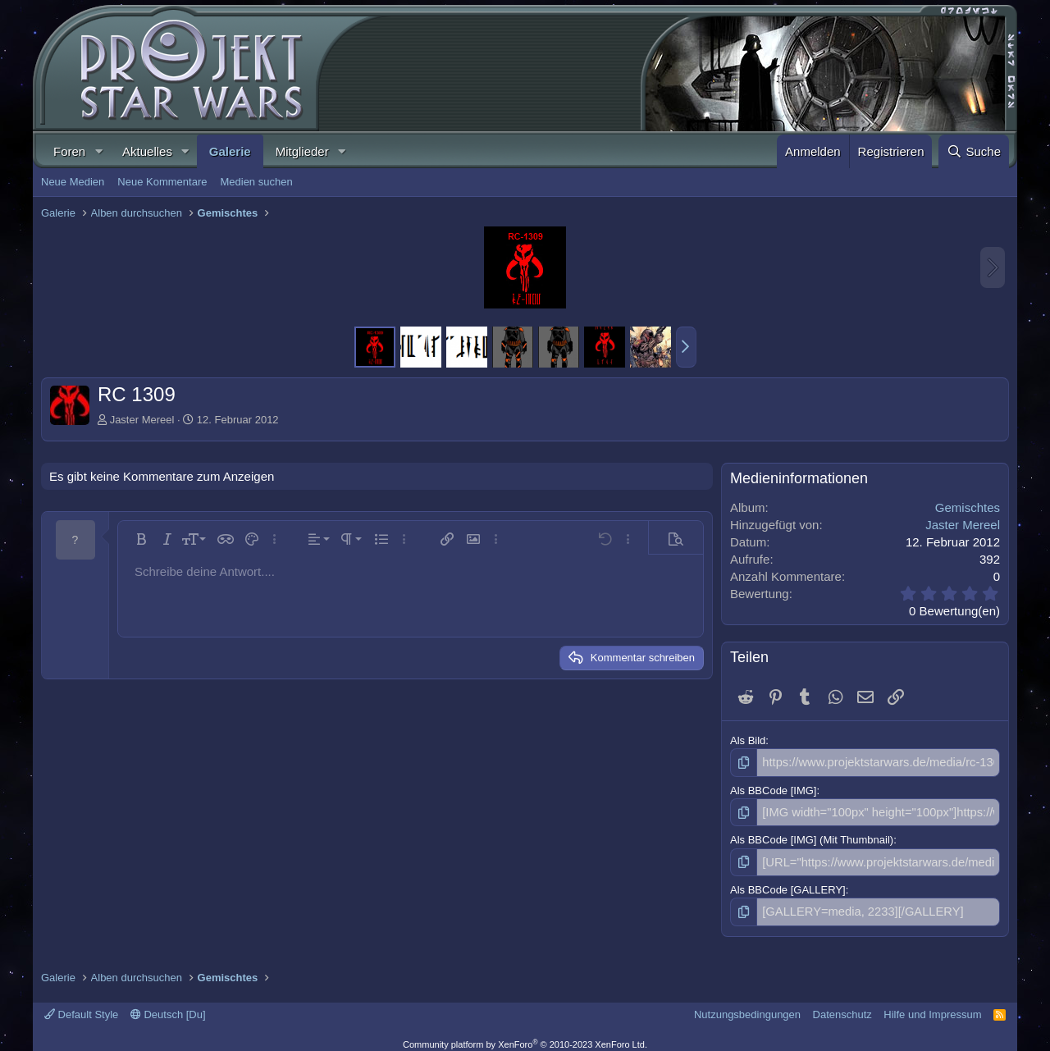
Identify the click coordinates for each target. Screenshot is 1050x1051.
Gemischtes (967, 507)
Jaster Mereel (142, 420)
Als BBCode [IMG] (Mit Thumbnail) (811, 836)
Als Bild (747, 740)
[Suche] (973, 151)
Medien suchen (256, 182)
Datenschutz (842, 1006)
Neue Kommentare (162, 182)
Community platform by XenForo (525, 1036)
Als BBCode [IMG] (773, 788)
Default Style (81, 1006)
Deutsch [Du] (168, 1006)
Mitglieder (302, 151)
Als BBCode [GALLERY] (788, 884)
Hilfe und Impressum (932, 1006)
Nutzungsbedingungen (747, 1006)
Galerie (230, 151)
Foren (69, 151)
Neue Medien (72, 182)
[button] (98, 151)
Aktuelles (147, 151)
